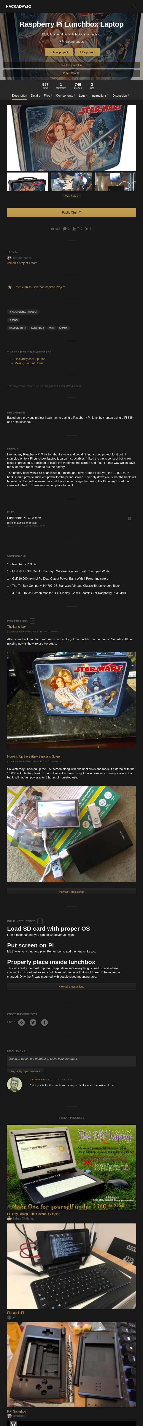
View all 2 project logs (71, 891)
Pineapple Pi (15, 1313)
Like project (87, 52)
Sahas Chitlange (20, 1218)
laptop (63, 328)
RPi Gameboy (16, 1411)
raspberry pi (17, 328)
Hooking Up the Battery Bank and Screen (34, 756)
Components (65, 95)
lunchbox (37, 328)
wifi (51, 328)
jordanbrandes (71, 42)
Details (35, 95)
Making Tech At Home (29, 363)
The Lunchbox (16, 627)
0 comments (54, 631)
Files (48, 95)
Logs (83, 95)
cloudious (16, 1415)
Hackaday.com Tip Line (30, 359)
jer (11, 1317)
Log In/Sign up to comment (25, 1071)
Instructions (100, 95)
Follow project (59, 52)
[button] (133, 6)
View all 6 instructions (71, 986)
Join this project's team (22, 263)
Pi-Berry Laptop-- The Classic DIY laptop (33, 1214)
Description (19, 95)
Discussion (120, 95)
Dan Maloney (37, 1079)
